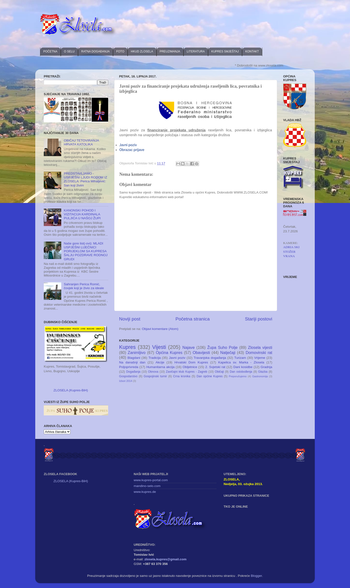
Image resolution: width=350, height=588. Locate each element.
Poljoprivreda (128, 367)
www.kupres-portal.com (151, 480)
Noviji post (129, 318)
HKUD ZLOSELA (142, 51)
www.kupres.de (145, 492)
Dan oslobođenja (241, 371)
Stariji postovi (258, 318)
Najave (189, 347)
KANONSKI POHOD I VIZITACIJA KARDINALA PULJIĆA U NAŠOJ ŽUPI (82, 214)
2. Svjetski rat (215, 367)
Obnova (153, 371)
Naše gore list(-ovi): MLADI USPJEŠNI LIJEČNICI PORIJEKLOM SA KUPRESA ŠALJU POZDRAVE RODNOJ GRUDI (85, 251)
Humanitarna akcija (160, 367)
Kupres (127, 347)
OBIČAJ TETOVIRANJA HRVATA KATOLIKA (81, 142)
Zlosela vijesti (260, 347)
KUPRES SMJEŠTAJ (225, 51)
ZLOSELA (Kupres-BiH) (70, 390)
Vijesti (159, 347)
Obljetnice (190, 367)
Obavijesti (201, 352)
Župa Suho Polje (222, 347)
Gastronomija (260, 376)
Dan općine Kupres (210, 376)
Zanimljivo (137, 352)
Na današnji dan (132, 362)
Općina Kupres (169, 352)
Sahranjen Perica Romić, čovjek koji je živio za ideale (84, 286)
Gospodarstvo (128, 376)
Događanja (133, 371)
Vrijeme (259, 358)
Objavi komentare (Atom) (160, 329)
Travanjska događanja (210, 358)
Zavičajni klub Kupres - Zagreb (186, 371)
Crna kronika (181, 376)
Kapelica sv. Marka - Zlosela (241, 362)
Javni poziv (128, 145)
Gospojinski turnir (155, 376)
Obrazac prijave (131, 150)
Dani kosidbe (243, 367)
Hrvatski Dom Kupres (191, 362)
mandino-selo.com (147, 486)
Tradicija (155, 358)
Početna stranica (192, 318)
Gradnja (266, 367)
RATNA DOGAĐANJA (95, 51)
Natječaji (227, 352)
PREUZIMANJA (170, 51)
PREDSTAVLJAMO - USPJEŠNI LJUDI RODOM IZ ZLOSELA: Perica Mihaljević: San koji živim (85, 179)
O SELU (69, 51)
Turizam (240, 358)
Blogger (256, 576)
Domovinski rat (259, 352)
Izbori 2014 (125, 380)
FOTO (120, 51)
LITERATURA (196, 51)
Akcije (160, 362)
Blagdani (133, 358)
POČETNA (50, 51)
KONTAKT (252, 51)
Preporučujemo (237, 376)
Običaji (219, 371)
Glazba (262, 371)
